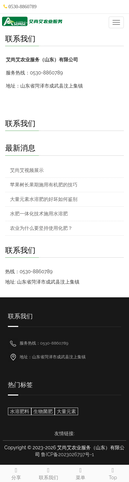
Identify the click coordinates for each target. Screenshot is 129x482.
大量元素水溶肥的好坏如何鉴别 (43, 199)
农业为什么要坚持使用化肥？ (41, 228)
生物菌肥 (43, 411)
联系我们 (48, 472)
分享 (16, 472)
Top (113, 472)
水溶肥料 (19, 411)
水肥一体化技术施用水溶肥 (39, 213)
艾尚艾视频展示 (27, 170)
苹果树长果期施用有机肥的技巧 (43, 184)
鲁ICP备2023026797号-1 (67, 454)
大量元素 (66, 411)
